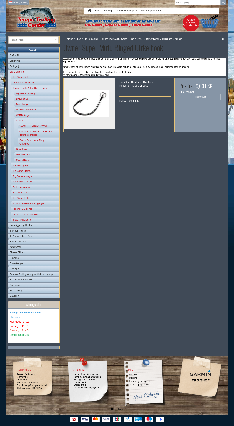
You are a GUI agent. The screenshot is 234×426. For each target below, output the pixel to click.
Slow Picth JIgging (22, 220)
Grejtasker (15, 285)
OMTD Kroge (23, 115)
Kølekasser (15, 247)
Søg (223, 2)
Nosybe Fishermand (26, 109)
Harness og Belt (21, 165)
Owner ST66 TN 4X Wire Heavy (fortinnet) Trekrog (35, 133)
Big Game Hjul (20, 77)
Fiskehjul (14, 268)
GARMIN (14, 55)
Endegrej (14, 66)
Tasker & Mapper (21, 187)
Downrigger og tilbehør (21, 225)
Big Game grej (17, 72)
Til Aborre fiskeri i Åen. (21, 236)
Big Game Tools (21, 198)
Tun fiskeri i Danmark (23, 82)
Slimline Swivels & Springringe (28, 203)
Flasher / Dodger (18, 241)
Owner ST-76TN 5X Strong (33, 126)
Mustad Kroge (23, 154)
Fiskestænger (17, 263)
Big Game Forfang (25, 93)
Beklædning (16, 290)
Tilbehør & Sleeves (22, 209)
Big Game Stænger (22, 171)
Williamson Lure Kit (22, 181)
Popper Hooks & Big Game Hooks (30, 88)
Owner (19, 120)
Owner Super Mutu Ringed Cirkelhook (32, 142)
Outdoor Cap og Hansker (25, 214)
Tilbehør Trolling (18, 230)
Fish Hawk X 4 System (21, 279)
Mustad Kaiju (22, 160)
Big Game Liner (21, 192)
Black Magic (22, 104)
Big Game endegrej (23, 176)
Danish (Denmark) (18, 2)
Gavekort (14, 296)
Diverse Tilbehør (18, 252)
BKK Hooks (22, 99)
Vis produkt (200, 96)
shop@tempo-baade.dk (36, 385)
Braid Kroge (22, 149)
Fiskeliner (14, 258)
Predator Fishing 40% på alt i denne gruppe (32, 274)
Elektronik (15, 61)
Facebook (117, 409)
